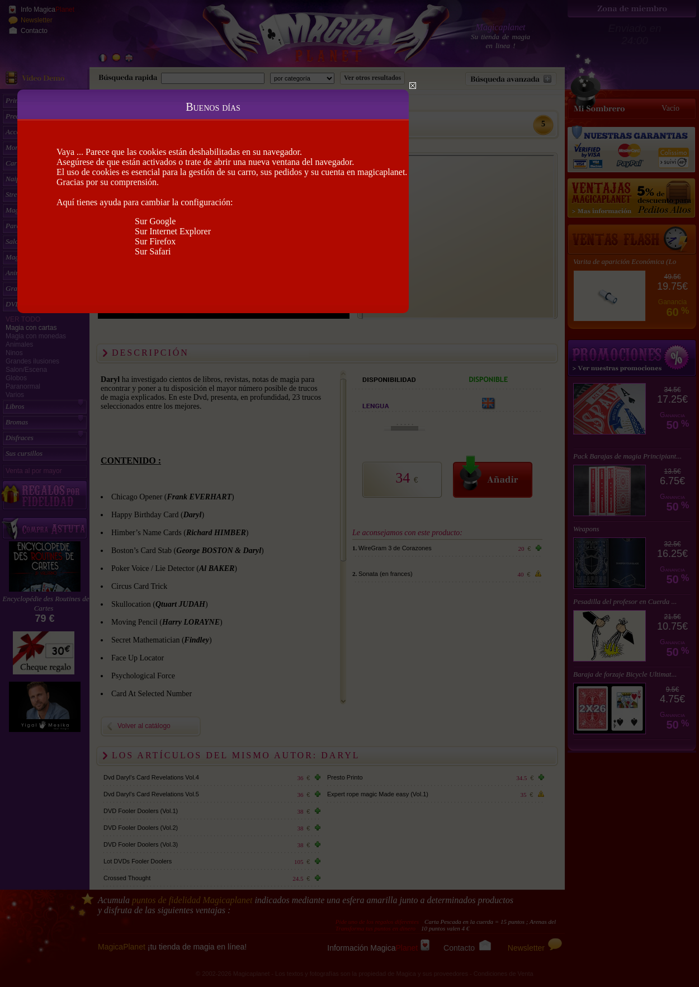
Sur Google (155, 221)
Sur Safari (153, 251)
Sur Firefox (155, 241)
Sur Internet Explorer (173, 231)
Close (412, 85)
